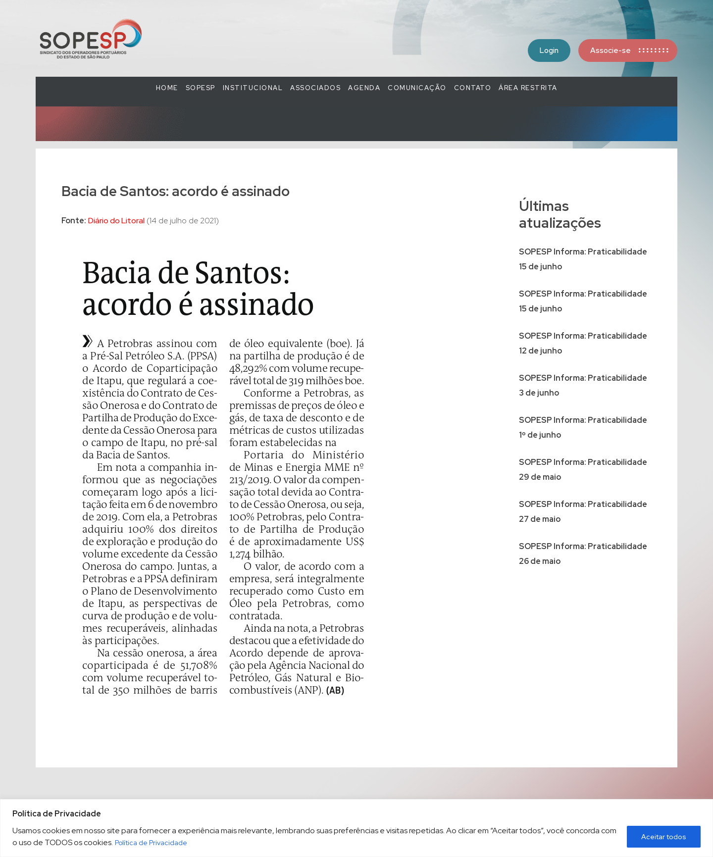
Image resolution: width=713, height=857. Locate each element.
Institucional (253, 88)
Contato (473, 88)
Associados (315, 88)
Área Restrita (528, 88)
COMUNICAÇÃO (417, 88)
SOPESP (200, 88)
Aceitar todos (663, 836)
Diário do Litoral (116, 220)
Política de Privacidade (151, 842)
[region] (356, 828)
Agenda (364, 88)
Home (167, 88)
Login (549, 50)
